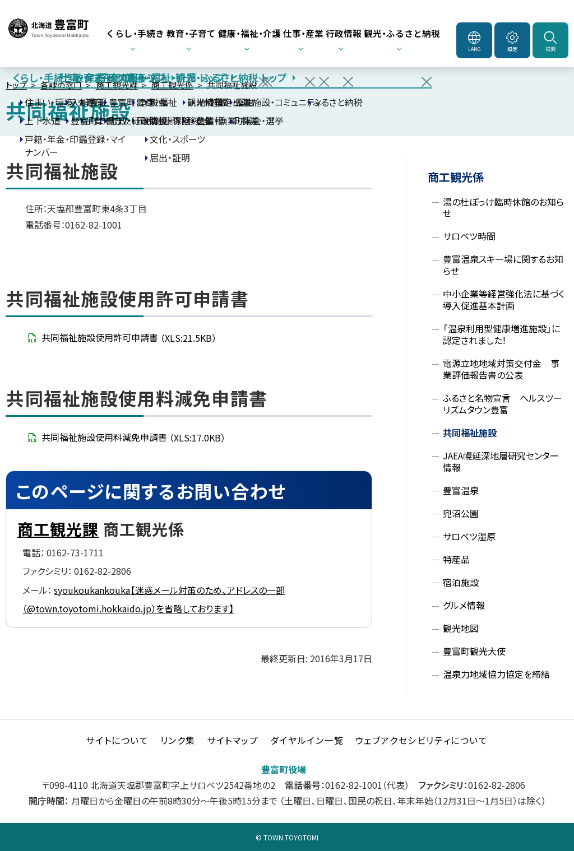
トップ (16, 85)
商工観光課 (117, 85)
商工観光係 (172, 85)
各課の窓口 (61, 85)
